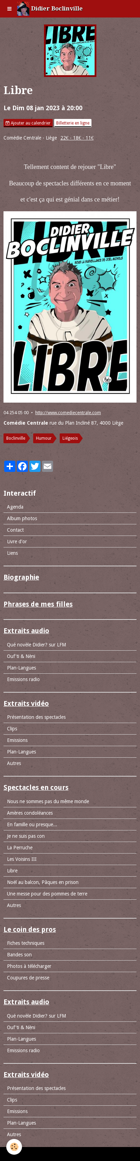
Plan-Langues (21, 668)
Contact (15, 530)
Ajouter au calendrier (28, 123)
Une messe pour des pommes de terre (47, 894)
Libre (12, 870)
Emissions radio (23, 679)
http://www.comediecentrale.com (68, 412)
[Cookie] (14, 1147)
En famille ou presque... (32, 824)
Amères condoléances (30, 813)
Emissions (17, 740)
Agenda (15, 507)
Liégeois (70, 438)
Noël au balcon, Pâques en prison (43, 882)
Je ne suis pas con (26, 836)
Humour (44, 438)
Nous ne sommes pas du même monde (48, 801)
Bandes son (19, 954)
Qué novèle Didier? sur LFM (36, 644)
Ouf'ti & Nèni (21, 656)
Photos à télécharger (29, 966)
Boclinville (15, 438)
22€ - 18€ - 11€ (77, 138)
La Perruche (19, 847)
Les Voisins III (22, 859)
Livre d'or (17, 541)
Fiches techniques (25, 943)
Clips (12, 728)
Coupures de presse (28, 978)
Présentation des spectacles (36, 717)
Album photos (22, 518)
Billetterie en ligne (72, 123)
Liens (12, 553)
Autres (14, 763)
